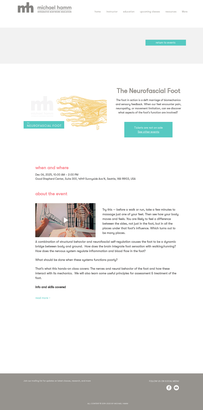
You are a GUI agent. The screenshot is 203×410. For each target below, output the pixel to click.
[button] (128, 11)
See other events (148, 131)
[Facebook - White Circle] (168, 387)
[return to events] (165, 43)
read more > (42, 298)
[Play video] (65, 220)
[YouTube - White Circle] (176, 387)
